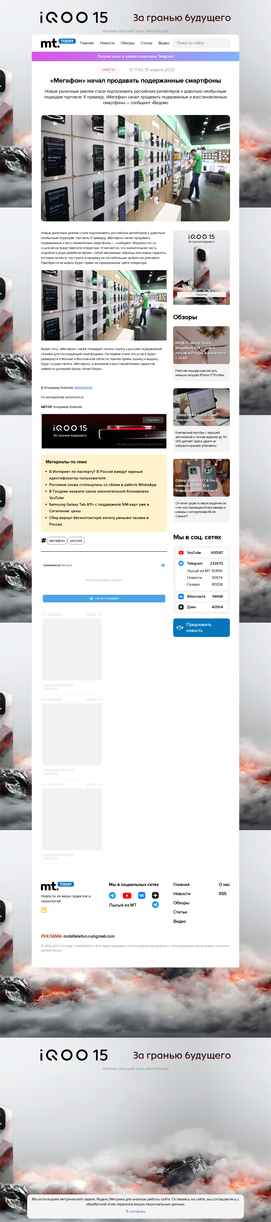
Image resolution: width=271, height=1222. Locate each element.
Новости (108, 70)
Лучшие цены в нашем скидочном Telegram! (135, 56)
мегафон (57, 540)
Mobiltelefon (83, 388)
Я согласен (135, 1211)
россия (76, 540)
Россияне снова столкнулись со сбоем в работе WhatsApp (102, 484)
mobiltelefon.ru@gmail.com (88, 936)
